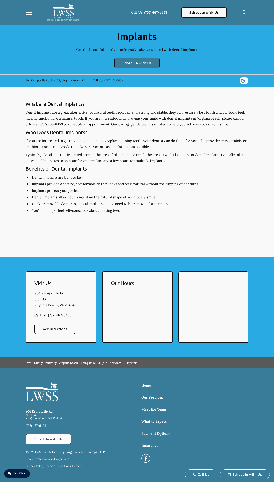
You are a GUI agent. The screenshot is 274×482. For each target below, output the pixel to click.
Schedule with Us (204, 12)
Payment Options (155, 433)
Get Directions (55, 329)
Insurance (149, 445)
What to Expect (154, 421)
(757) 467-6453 (113, 80)
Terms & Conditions (58, 466)
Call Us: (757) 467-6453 (149, 12)
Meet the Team (153, 409)
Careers (77, 466)
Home (146, 385)
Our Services (152, 397)
